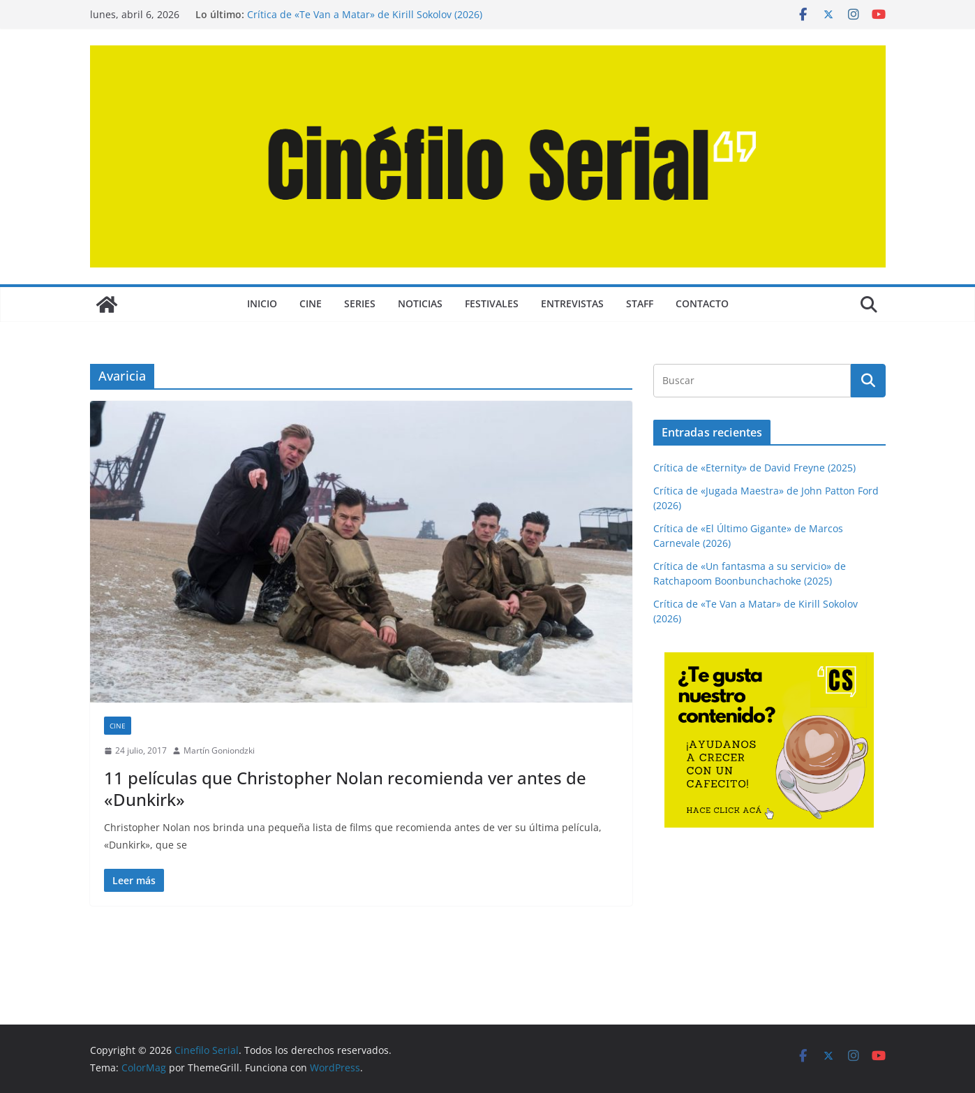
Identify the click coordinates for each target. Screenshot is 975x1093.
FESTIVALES (492, 303)
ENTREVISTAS (572, 303)
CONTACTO (702, 303)
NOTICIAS (420, 303)
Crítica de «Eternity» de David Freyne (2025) (754, 467)
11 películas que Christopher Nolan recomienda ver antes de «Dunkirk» (345, 788)
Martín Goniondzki (219, 750)
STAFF (639, 303)
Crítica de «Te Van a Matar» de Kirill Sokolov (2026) (364, 14)
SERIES (359, 303)
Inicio (262, 303)
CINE (310, 303)
